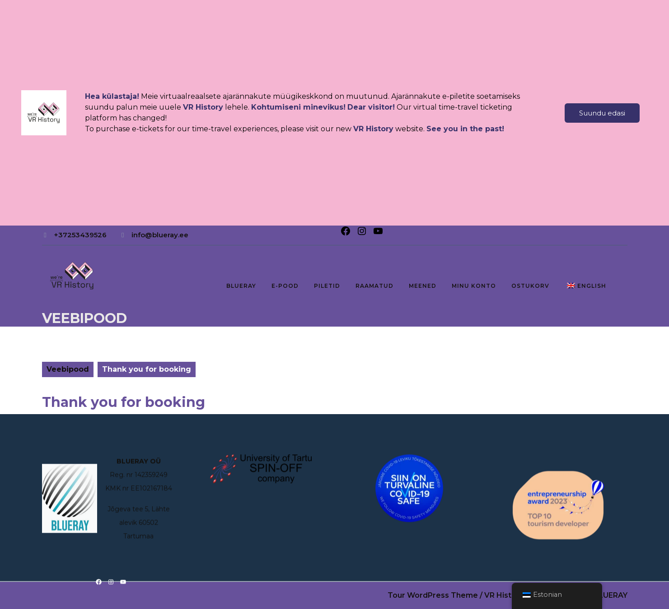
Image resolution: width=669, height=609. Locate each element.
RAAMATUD (374, 285)
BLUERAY (241, 285)
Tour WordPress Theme (433, 595)
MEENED (422, 285)
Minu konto (474, 285)
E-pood (285, 285)
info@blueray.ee (159, 235)
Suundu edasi (602, 113)
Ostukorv (530, 285)
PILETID (327, 285)
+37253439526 (80, 235)
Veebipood (84, 318)
